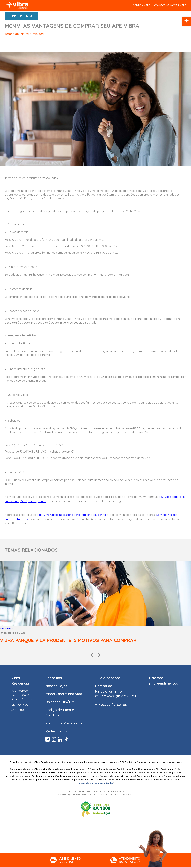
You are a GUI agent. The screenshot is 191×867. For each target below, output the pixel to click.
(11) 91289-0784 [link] (126, 696)
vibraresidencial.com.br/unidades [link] (95, 783)
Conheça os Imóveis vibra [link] (170, 5)
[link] (186, 21)
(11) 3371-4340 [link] (104, 696)
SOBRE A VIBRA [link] (141, 5)
